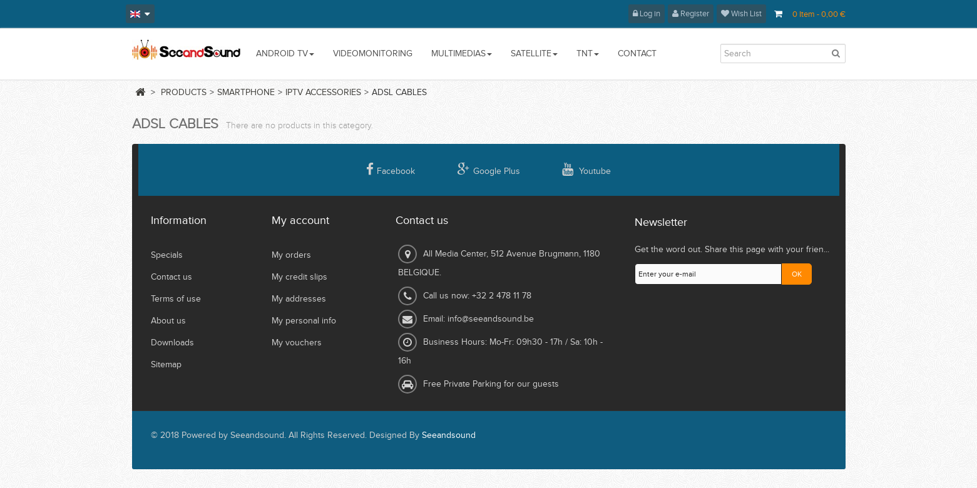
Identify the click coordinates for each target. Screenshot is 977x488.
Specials (167, 255)
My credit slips (299, 277)
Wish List (741, 14)
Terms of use (176, 299)
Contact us (171, 277)
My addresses (299, 299)
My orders (291, 255)
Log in (646, 14)
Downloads (172, 343)
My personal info (304, 321)
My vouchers (297, 343)
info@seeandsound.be (491, 319)
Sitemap (166, 365)
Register (690, 14)
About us (168, 321)
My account (300, 220)
